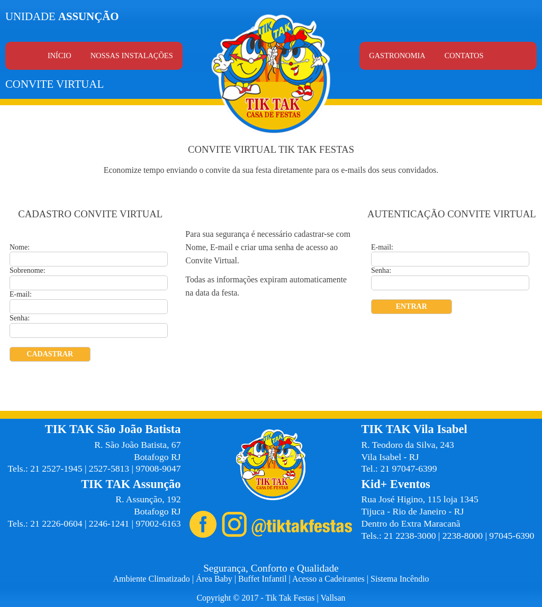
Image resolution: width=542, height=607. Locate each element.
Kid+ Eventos (396, 484)
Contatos (464, 55)
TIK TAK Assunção (130, 484)
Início (59, 55)
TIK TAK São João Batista (113, 429)
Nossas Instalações (132, 55)
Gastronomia (397, 55)
